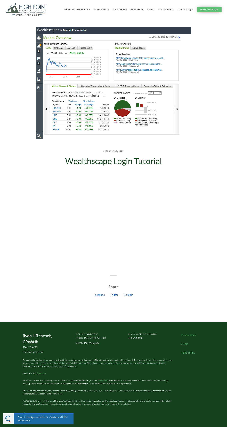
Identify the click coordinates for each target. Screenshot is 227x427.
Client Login (185, 9)
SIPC (106, 380)
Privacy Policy (188, 335)
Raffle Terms (188, 352)
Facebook (99, 295)
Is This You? (101, 9)
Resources (137, 9)
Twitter (114, 295)
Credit (184, 344)
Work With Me (209, 9)
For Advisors (166, 9)
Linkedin (128, 295)
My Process (119, 9)
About (151, 9)
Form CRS (42, 373)
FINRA (100, 380)
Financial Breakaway (77, 9)
